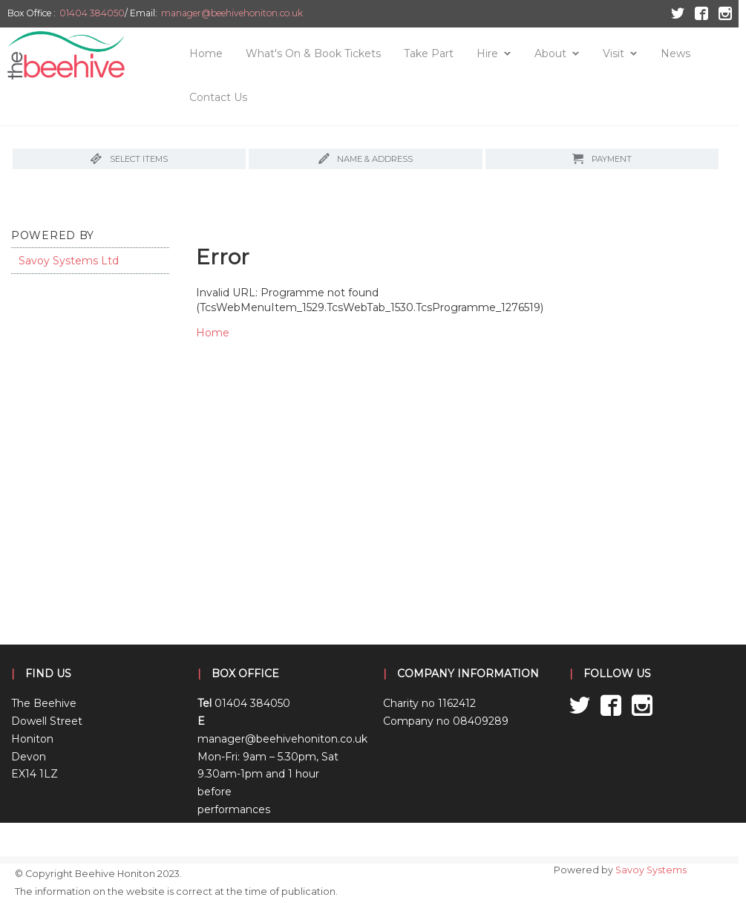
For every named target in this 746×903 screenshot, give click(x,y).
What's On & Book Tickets (313, 53)
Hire (487, 53)
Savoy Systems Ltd (69, 260)
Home (206, 53)
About (550, 53)
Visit (613, 53)
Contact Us (218, 97)
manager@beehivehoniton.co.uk (232, 13)
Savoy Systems (651, 870)
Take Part (429, 53)
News (675, 53)
